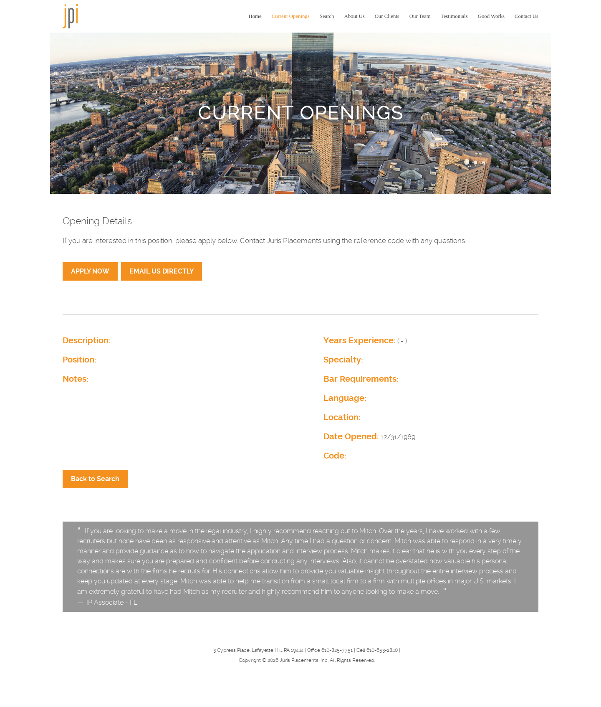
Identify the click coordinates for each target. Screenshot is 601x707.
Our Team (420, 16)
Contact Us (526, 16)
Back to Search (95, 479)
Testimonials (454, 16)
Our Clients (387, 16)
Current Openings (291, 16)
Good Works (491, 16)
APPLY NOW (90, 271)
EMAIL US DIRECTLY (161, 271)
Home (255, 16)
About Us (354, 16)
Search (327, 16)
